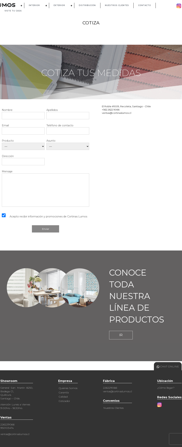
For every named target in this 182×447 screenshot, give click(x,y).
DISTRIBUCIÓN (87, 5)
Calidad (63, 396)
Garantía (64, 392)
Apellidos (67, 112)
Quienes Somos (68, 388)
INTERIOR (34, 5)
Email (23, 128)
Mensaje (45, 188)
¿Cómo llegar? (165, 387)
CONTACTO (144, 5)
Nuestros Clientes (113, 408)
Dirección (23, 159)
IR (121, 335)
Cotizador (64, 401)
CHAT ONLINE (168, 366)
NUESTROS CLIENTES (117, 5)
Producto (23, 143)
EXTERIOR (59, 5)
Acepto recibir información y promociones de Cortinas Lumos (48, 216)
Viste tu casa (13, 11)
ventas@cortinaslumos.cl (14, 434)
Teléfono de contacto (67, 128)
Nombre (23, 112)
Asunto (67, 143)
